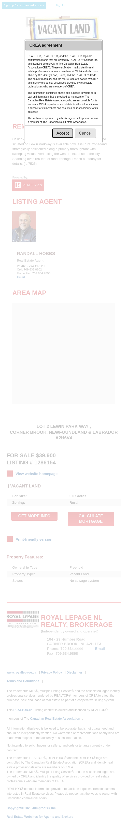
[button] (62, 133)
